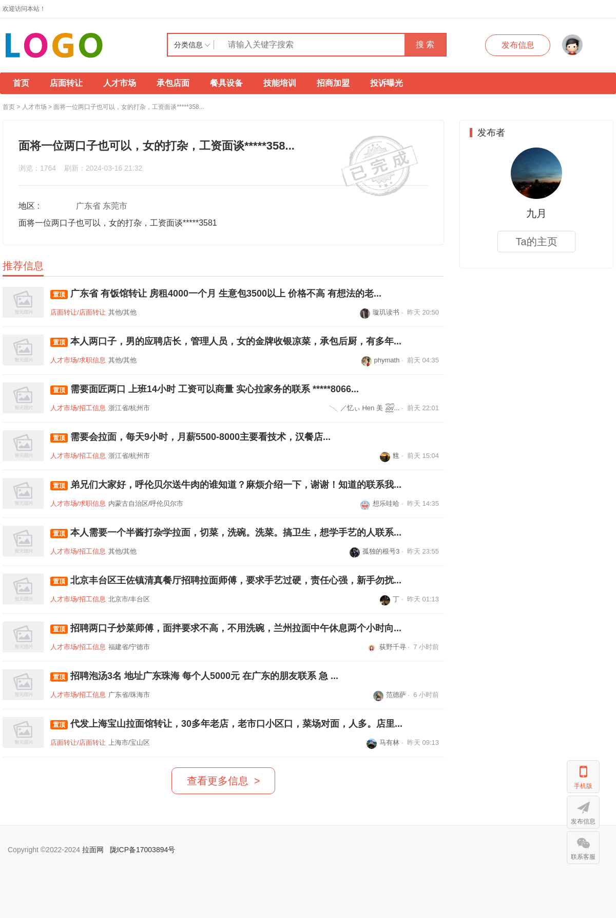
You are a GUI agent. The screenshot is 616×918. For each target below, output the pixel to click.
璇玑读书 (379, 312)
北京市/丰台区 (129, 599)
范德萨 (389, 695)
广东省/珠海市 (129, 695)
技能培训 (279, 83)
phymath (380, 360)
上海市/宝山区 (129, 742)
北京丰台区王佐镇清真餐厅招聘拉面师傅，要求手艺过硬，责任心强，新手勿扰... (225, 580)
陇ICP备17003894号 (143, 850)
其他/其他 (122, 312)
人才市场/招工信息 (78, 408)
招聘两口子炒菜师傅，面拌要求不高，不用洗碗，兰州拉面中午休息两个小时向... (225, 628)
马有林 (383, 742)
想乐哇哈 (379, 503)
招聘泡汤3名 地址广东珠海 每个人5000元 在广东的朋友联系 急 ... (194, 676)
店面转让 (66, 83)
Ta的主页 (536, 241)
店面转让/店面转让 (78, 312)
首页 (21, 83)
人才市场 (119, 83)
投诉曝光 (386, 83)
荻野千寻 (386, 647)
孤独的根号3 (374, 551)
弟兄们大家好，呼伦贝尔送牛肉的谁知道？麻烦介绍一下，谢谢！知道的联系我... (225, 485)
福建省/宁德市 (129, 647)
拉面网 (93, 850)
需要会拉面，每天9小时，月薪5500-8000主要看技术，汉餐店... (190, 437)
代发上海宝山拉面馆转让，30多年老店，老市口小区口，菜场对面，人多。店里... (226, 724)
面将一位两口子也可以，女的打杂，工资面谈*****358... (128, 107)
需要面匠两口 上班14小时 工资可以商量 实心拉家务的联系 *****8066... (204, 389)
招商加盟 (333, 83)
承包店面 (173, 83)
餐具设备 (226, 83)
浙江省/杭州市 (129, 408)
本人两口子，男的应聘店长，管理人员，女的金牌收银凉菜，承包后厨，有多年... (225, 341)
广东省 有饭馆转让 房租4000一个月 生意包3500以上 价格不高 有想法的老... (215, 293)
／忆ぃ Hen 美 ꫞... (364, 408)
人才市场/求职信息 (78, 360)
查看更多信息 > (223, 780)
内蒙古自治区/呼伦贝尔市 (146, 503)
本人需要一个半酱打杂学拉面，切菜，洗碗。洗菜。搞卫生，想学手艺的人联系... (225, 532)
